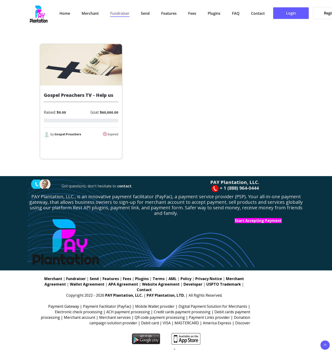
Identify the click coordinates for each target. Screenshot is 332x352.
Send (145, 13)
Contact (258, 13)
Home (64, 13)
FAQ (236, 13)
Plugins (214, 13)
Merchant (90, 13)
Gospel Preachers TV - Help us (78, 95)
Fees (192, 13)
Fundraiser (119, 13)
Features (169, 13)
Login (291, 13)
